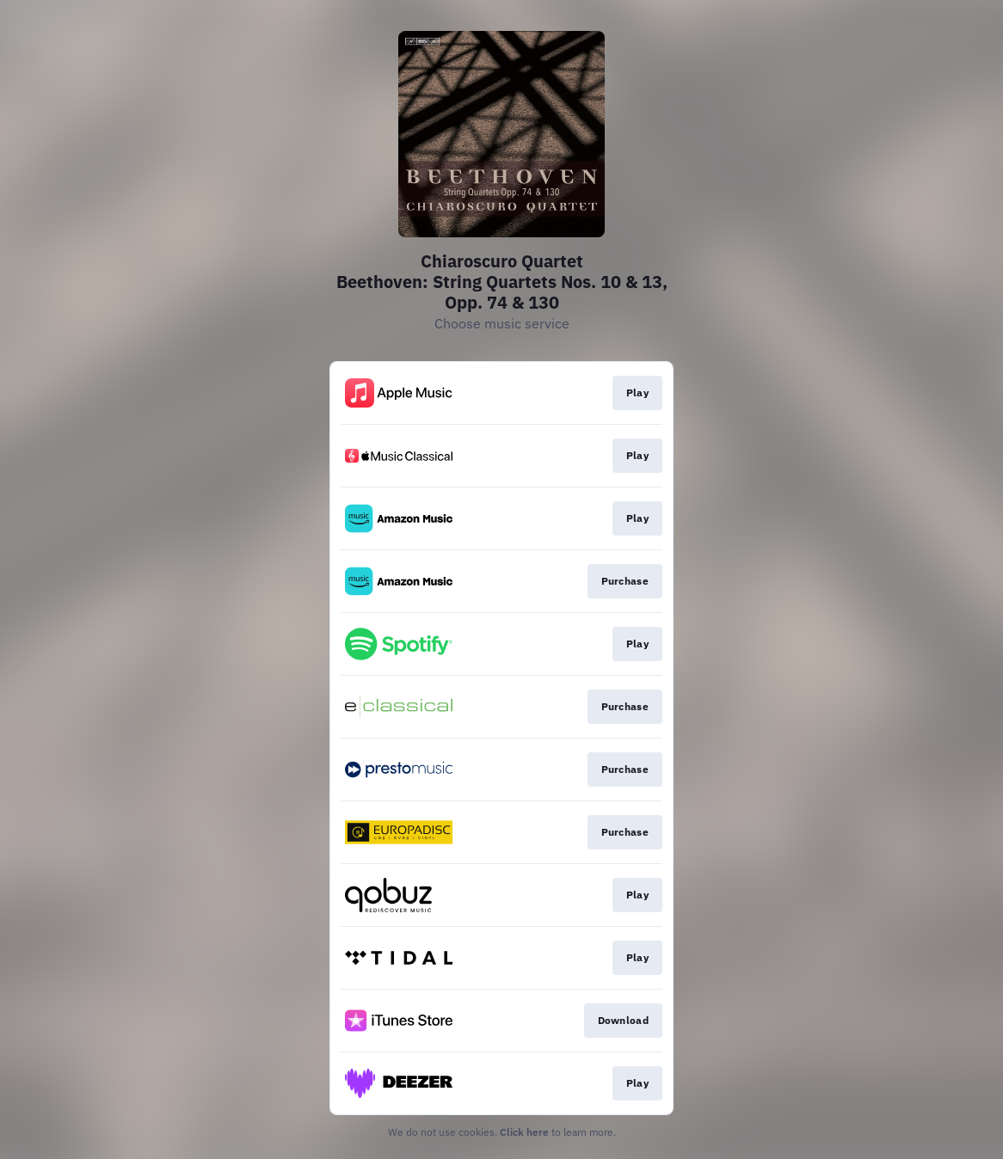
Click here (524, 1131)
